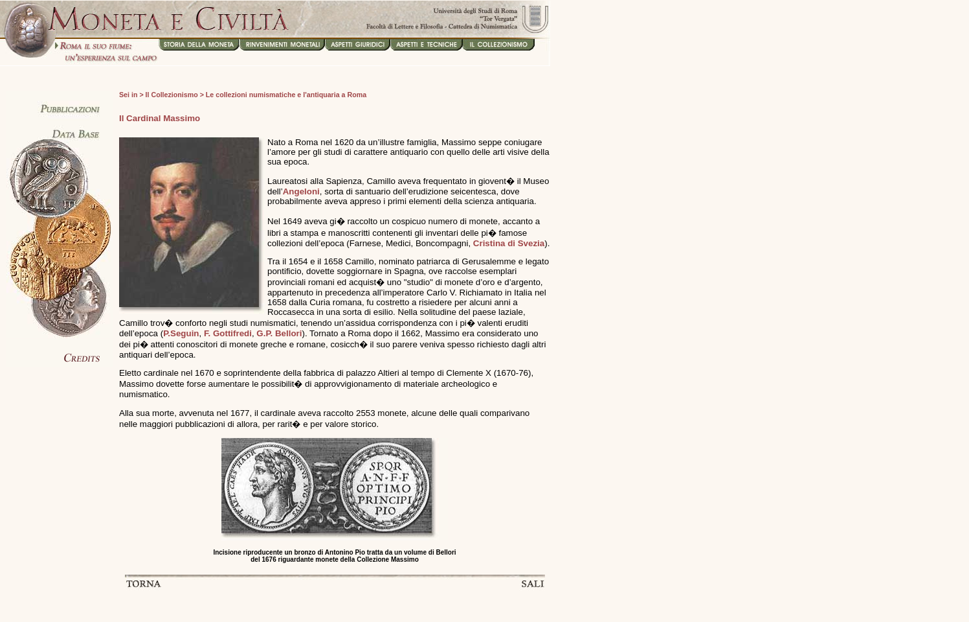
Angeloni (301, 191)
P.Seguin (181, 333)
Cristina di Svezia (508, 243)
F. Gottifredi (228, 333)
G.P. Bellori (279, 333)
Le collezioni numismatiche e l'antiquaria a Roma (286, 94)
